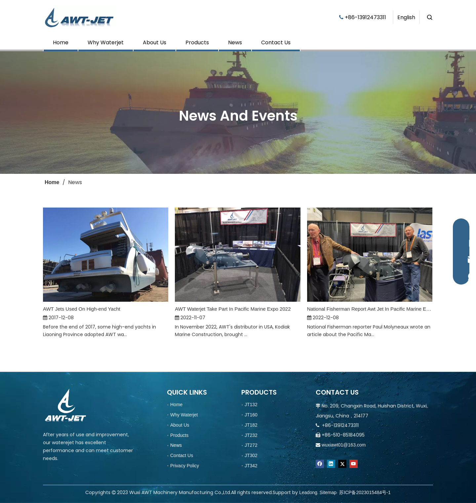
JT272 (251, 445)
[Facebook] (320, 464)
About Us (154, 42)
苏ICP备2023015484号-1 (365, 492)
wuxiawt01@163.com (344, 444)
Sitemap (328, 492)
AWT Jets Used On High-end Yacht (81, 309)
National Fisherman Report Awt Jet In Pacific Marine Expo (369, 309)
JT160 (251, 414)
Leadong (308, 492)
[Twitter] (342, 464)
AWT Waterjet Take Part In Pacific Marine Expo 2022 (233, 309)
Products (197, 42)
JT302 (251, 455)
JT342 (251, 465)
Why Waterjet (106, 42)
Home (60, 42)
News (235, 42)
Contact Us (276, 42)
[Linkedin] (331, 464)
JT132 (251, 404)
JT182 (251, 425)
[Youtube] (353, 464)
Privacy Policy (184, 465)
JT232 (251, 435)
